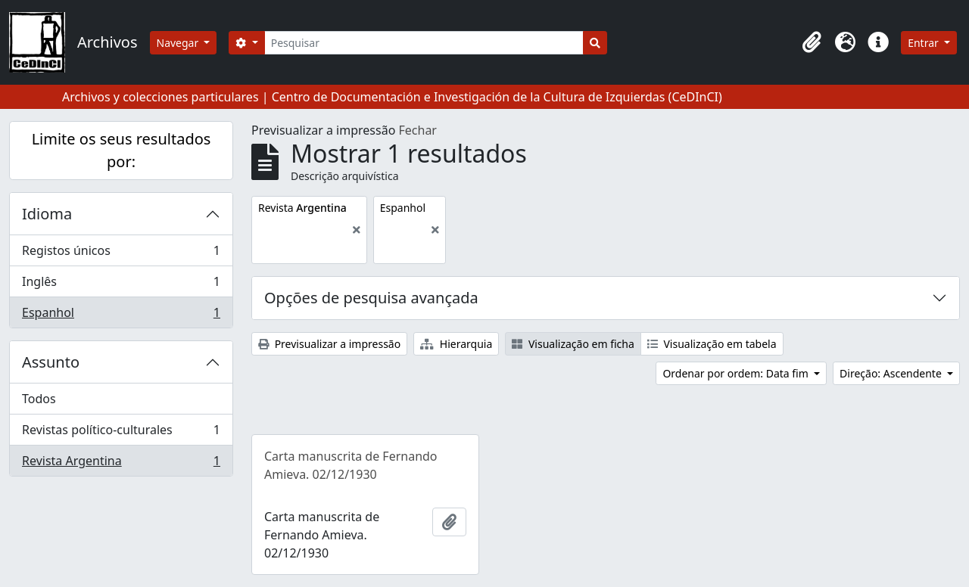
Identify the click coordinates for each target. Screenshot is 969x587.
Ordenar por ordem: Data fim (736, 373)
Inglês (120, 284)
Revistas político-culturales (120, 433)
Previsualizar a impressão (329, 344)
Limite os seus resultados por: (121, 150)
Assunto (50, 362)
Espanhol (120, 315)
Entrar (924, 43)
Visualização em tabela (712, 344)
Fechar (418, 130)
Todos (39, 398)
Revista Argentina (120, 464)
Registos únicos (120, 253)
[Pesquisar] (424, 42)
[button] (811, 42)
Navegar (179, 43)
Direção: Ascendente (892, 373)
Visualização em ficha (573, 344)
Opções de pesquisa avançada (371, 297)
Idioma (47, 213)
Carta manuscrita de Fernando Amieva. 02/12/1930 (351, 465)
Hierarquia (456, 344)
